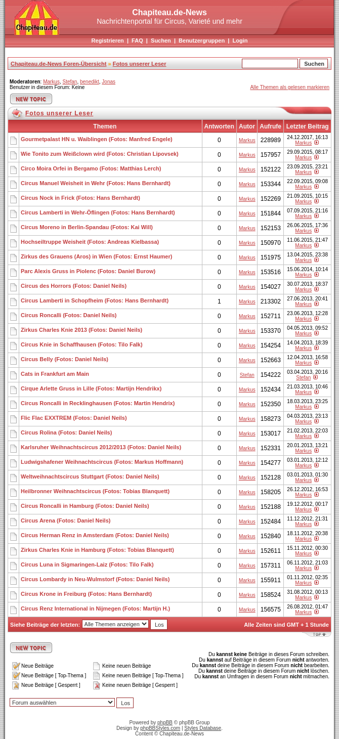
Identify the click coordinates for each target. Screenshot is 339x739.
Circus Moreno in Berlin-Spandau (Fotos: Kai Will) (87, 227)
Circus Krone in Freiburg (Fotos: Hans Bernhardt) (86, 594)
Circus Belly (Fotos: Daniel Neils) (64, 359)
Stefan (69, 81)
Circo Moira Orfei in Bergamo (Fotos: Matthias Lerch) (91, 168)
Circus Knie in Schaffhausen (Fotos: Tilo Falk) (82, 344)
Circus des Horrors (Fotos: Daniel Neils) (73, 286)
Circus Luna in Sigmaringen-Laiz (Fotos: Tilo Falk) (87, 564)
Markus (51, 81)
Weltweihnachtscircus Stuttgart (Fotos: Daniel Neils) (90, 476)
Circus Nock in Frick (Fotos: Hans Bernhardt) (80, 198)
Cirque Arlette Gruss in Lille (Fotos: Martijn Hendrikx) (91, 388)
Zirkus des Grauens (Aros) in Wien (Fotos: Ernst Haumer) (96, 256)
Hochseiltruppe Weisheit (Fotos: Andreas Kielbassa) (90, 242)
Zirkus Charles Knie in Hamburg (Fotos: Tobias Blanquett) (97, 550)
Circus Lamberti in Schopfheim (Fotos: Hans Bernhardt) (94, 300)
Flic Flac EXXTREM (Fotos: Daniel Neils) (74, 418)
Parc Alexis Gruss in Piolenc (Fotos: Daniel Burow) (88, 271)
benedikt (89, 81)
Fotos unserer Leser (139, 64)
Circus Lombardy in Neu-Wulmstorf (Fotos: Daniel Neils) (95, 579)
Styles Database (202, 728)
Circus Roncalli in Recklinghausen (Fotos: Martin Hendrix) (98, 403)
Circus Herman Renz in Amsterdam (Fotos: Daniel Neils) (95, 535)
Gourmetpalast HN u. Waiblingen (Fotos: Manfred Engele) (97, 139)
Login (239, 40)
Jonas (108, 81)
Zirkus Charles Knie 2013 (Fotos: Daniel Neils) (81, 330)
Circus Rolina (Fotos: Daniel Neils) (66, 432)
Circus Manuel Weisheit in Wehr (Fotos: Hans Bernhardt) (96, 183)
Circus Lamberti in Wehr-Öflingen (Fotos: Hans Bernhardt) (98, 212)
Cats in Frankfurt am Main (55, 374)
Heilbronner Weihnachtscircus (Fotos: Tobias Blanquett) (95, 491)
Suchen (161, 40)
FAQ (137, 40)
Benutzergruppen (202, 40)
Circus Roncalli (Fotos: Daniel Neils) (68, 315)
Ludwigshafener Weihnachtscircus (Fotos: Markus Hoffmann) (102, 462)
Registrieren (108, 40)
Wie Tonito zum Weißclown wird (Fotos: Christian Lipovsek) (100, 154)
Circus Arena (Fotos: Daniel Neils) (65, 520)
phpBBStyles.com (160, 728)
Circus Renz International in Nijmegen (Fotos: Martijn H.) (95, 608)
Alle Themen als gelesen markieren (289, 87)
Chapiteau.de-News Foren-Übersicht (58, 64)
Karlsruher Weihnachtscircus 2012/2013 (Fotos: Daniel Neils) (101, 447)
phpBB (165, 722)
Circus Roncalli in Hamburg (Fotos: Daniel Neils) (85, 506)
